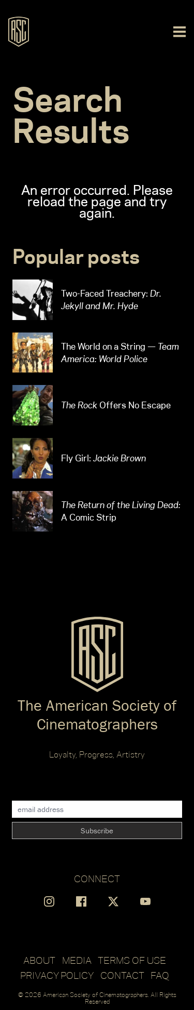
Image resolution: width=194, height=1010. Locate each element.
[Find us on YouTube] (145, 901)
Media (77, 960)
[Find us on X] (113, 901)
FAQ (160, 975)
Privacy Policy (57, 975)
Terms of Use (132, 960)
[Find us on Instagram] (49, 901)
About (39, 960)
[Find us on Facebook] (81, 901)
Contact (122, 975)
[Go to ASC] (18, 32)
